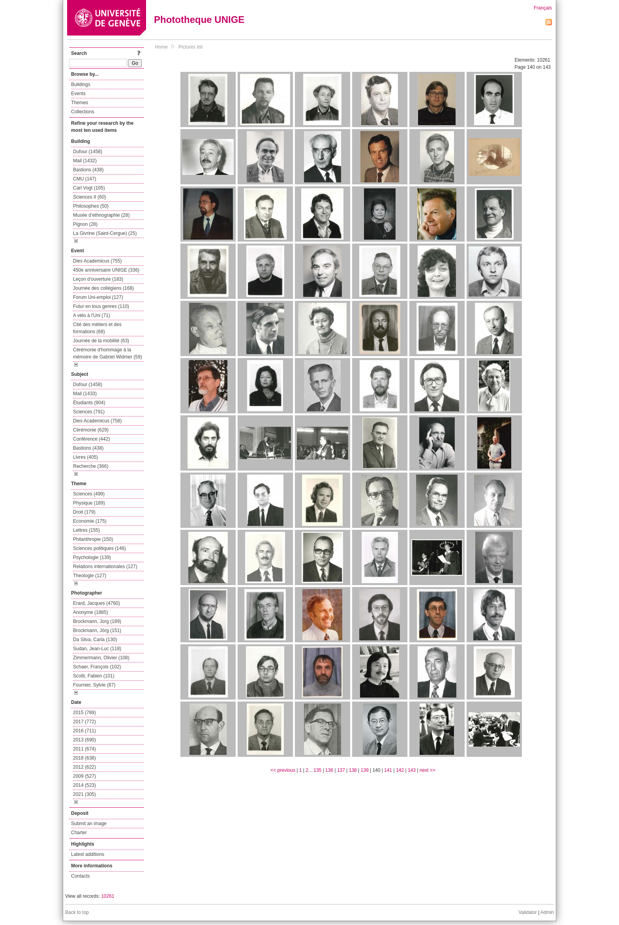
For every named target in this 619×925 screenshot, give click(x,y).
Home (161, 47)
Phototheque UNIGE (199, 19)
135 (317, 770)
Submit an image (89, 823)
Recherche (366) (90, 466)
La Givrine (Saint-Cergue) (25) (105, 233)
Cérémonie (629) (91, 430)
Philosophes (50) (91, 206)
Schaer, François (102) (97, 667)
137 (341, 770)
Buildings (80, 84)
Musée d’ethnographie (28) (101, 215)
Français (543, 8)
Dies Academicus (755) (97, 261)
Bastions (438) (88, 170)
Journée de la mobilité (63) (101, 340)
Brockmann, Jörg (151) (97, 630)
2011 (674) (84, 749)
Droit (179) (84, 512)
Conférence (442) (91, 439)
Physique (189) (89, 503)
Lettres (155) (86, 530)
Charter (79, 832)
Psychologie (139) (92, 557)
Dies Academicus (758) (97, 421)
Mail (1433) (85, 393)
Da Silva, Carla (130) (95, 639)
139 (365, 770)
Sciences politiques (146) (99, 548)
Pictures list (190, 47)
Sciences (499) (89, 494)
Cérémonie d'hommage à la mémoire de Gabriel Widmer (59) (107, 353)
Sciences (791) (89, 412)
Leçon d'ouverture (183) (98, 279)
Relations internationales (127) (105, 566)
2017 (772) (84, 721)
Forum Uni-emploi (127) (98, 297)
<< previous (282, 770)
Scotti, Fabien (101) (93, 676)
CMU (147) (84, 179)
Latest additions (87, 854)
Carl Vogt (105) (89, 188)
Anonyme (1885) (90, 612)
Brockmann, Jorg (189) (97, 621)
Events (78, 93)
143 (412, 770)
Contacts (80, 876)
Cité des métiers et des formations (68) (97, 328)
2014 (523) (84, 785)
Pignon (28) (85, 224)
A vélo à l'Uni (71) (91, 315)
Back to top (77, 912)
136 (329, 770)
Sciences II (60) (89, 197)
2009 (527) (84, 776)
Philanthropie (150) (93, 539)
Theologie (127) (89, 575)
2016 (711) (84, 731)
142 (400, 770)
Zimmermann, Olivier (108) (101, 657)
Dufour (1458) (87, 151)
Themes (79, 102)
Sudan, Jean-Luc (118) (97, 648)
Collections (82, 111)
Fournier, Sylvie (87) (94, 685)
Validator (527, 912)
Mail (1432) (85, 160)
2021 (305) (84, 794)
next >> (427, 770)
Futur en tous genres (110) (101, 306)
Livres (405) (85, 457)
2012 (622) (84, 767)
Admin (547, 912)
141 (388, 770)
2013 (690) (84, 740)
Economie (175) (90, 521)
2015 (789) (84, 712)
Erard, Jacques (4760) (96, 603)
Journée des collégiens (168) (103, 288)
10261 (107, 896)
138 (353, 770)
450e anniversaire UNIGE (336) (106, 270)
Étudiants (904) (89, 402)
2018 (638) (84, 758)
